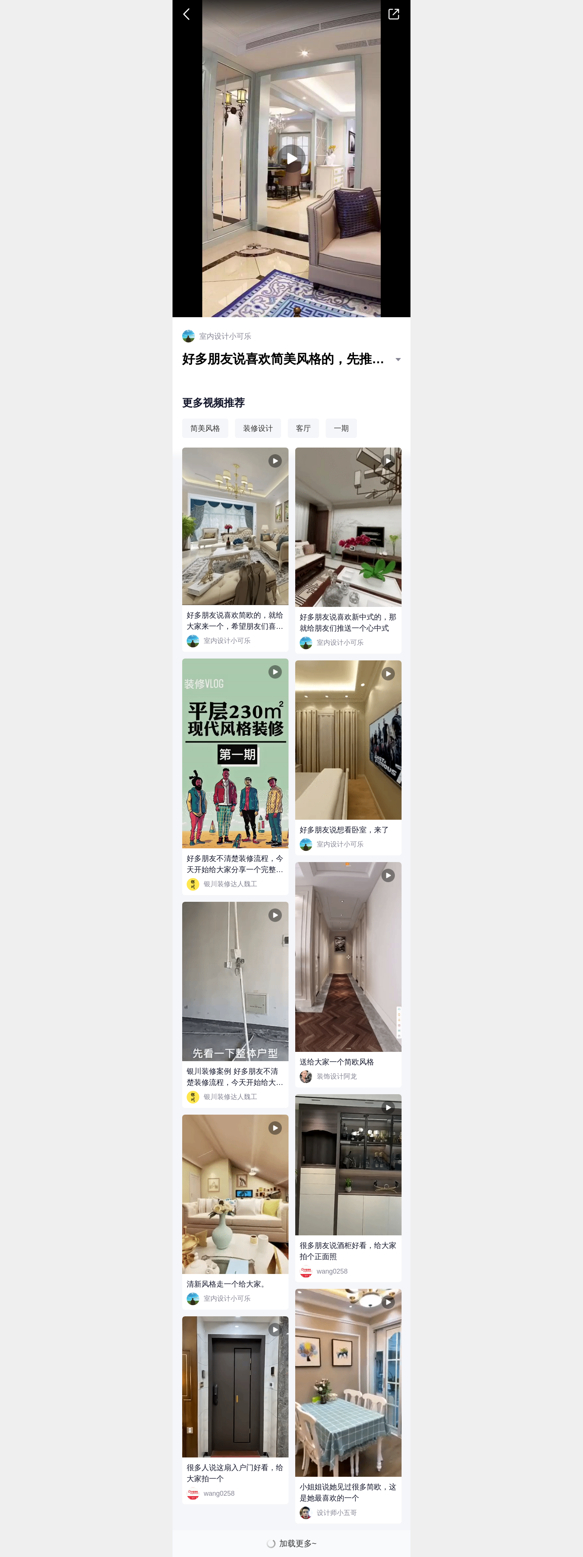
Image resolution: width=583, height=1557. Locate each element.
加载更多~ (298, 1544)
